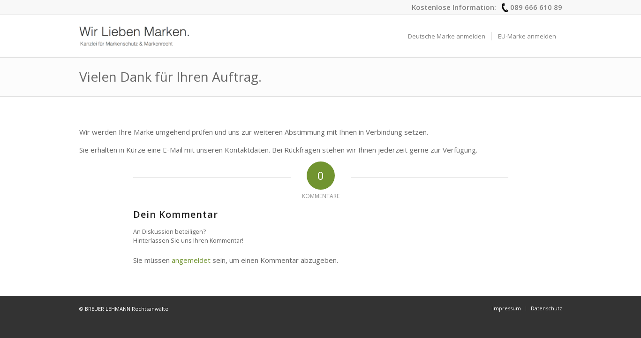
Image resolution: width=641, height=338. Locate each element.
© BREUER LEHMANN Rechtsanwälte (123, 308)
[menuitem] (446, 36)
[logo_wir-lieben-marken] (134, 36)
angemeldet (191, 260)
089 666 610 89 (536, 7)
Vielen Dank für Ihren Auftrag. (170, 76)
